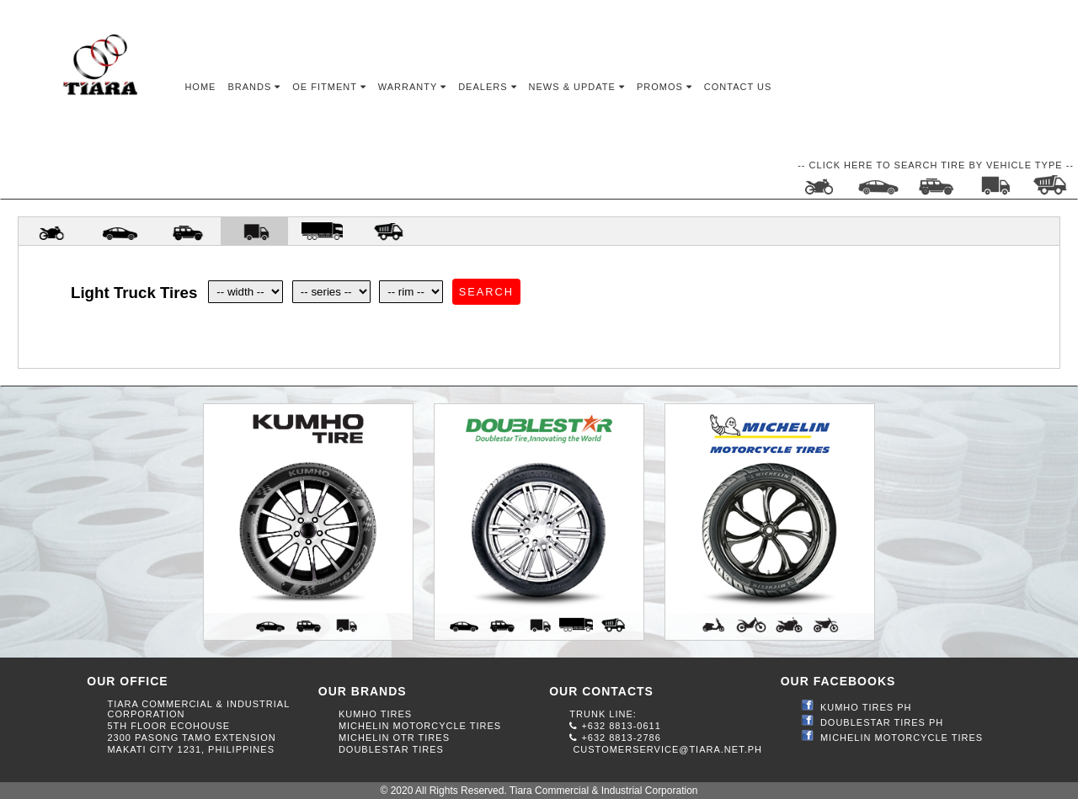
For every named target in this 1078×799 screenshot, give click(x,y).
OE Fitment (329, 87)
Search (486, 291)
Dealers (487, 87)
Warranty (412, 87)
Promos (664, 87)
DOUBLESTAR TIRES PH (881, 722)
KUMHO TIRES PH (866, 707)
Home (200, 87)
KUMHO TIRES (375, 714)
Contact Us (738, 87)
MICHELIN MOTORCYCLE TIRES (420, 726)
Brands (253, 87)
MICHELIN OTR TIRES (394, 737)
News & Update (577, 87)
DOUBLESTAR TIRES (391, 749)
